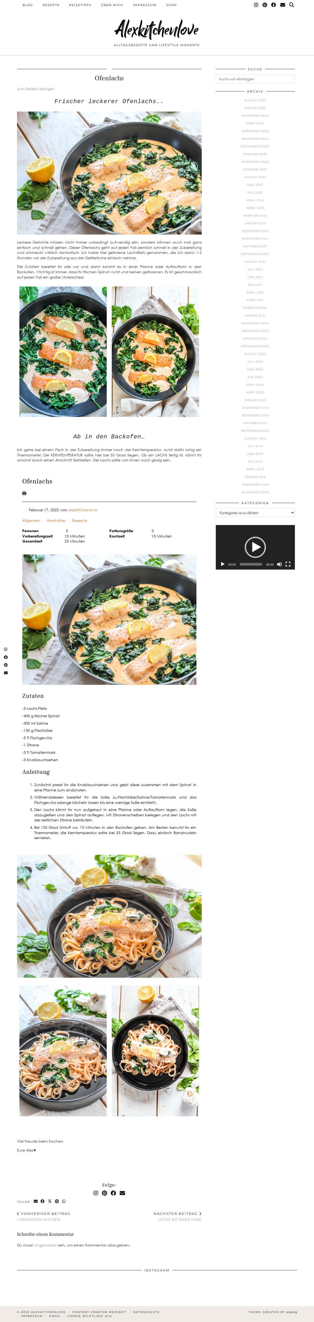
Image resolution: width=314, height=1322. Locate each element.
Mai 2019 (255, 461)
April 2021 (255, 292)
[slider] (251, 564)
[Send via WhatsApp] (64, 1201)
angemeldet (45, 1245)
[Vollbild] (288, 564)
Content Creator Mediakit (99, 1312)
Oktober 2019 (255, 423)
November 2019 (255, 415)
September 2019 (255, 431)
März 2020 (255, 392)
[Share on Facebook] (43, 1201)
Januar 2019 (255, 477)
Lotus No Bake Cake (178, 1216)
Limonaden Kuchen (44, 1216)
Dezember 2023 (255, 131)
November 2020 (255, 331)
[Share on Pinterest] (57, 1201)
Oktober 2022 (255, 169)
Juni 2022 (255, 185)
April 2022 (255, 200)
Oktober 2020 (255, 338)
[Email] (283, 5)
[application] (255, 547)
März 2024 (255, 123)
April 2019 (255, 469)
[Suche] (292, 5)
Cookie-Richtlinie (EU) (90, 1316)
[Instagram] (256, 5)
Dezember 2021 (255, 231)
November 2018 (255, 492)
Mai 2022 (255, 192)
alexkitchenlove (82, 510)
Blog (28, 5)
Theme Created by (272, 1312)
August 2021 (255, 261)
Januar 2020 (255, 400)
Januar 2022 (255, 223)
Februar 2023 (255, 154)
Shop (171, 5)
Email (55, 1316)
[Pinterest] (265, 5)
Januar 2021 (255, 315)
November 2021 (255, 238)
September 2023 (255, 146)
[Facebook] (274, 5)
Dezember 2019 (255, 407)
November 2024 (255, 115)
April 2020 (255, 384)
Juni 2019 (255, 454)
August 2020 (255, 354)
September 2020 (255, 346)
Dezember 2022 (255, 162)
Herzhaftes (56, 520)
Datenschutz (146, 1312)
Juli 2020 (255, 361)
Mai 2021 (255, 285)
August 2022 (255, 177)
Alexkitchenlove (157, 30)
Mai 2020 (255, 377)
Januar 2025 (255, 108)
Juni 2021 (255, 277)
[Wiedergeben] (222, 564)
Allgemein (31, 520)
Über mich (112, 5)
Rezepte (51, 5)
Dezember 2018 (255, 484)
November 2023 (255, 138)
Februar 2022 (255, 215)
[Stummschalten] (279, 564)
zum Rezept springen (36, 88)
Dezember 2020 (255, 323)
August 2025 (255, 100)
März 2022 (255, 208)
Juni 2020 (255, 369)
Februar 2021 (255, 308)
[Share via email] (36, 1201)
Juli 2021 (255, 269)
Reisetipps (80, 5)
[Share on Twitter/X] (50, 1201)
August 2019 (255, 438)
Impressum (145, 5)
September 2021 (255, 254)
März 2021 (255, 300)
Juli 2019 (255, 446)
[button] (255, 547)
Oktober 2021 (255, 246)
